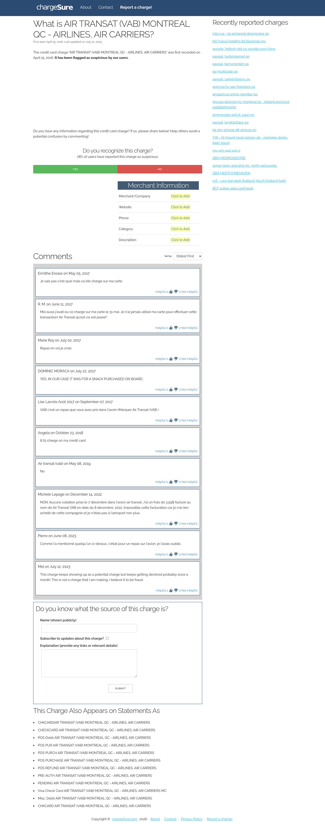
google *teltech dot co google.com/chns (243, 49)
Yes (75, 169)
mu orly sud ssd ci (226, 150)
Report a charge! (219, 819)
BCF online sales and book (232, 188)
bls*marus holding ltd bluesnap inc (239, 41)
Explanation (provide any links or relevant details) (78, 646)
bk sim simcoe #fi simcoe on (234, 130)
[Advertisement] (117, 97)
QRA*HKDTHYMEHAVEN (231, 173)
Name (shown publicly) (58, 620)
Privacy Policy (191, 819)
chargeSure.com (124, 819)
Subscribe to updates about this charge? (72, 639)
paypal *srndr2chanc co (230, 122)
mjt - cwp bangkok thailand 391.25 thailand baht (249, 181)
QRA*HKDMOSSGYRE (228, 158)
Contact (106, 7)
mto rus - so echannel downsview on (240, 34)
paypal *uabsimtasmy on (231, 79)
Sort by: (168, 256)
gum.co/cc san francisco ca (233, 87)
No (160, 169)
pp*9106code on (225, 72)
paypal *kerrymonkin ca (230, 64)
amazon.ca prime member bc (235, 94)
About (85, 7)
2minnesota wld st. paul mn (233, 115)
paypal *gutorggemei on (230, 56)
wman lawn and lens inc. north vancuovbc (244, 166)
